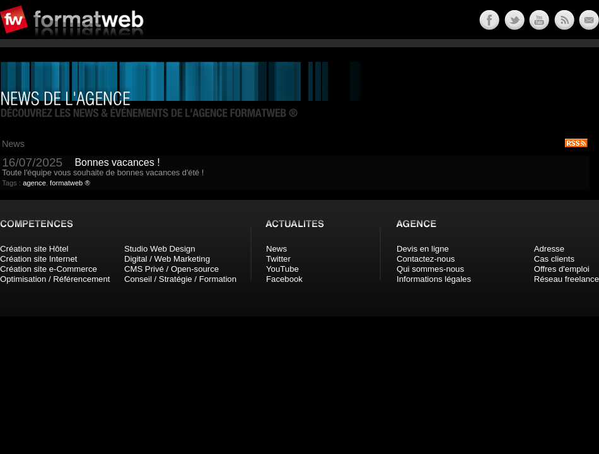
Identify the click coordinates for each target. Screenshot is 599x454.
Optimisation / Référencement (55, 279)
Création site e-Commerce (48, 269)
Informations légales (434, 279)
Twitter (278, 259)
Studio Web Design (159, 248)
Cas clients (554, 259)
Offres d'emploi (562, 269)
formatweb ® (70, 183)
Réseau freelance (566, 279)
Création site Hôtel (34, 248)
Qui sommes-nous (430, 269)
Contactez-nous (426, 259)
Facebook (284, 279)
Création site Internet (38, 259)
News (276, 248)
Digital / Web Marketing (167, 259)
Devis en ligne (423, 248)
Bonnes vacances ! (117, 162)
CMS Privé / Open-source (171, 269)
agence (34, 183)
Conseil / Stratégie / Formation (180, 279)
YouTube (282, 269)
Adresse (549, 248)
